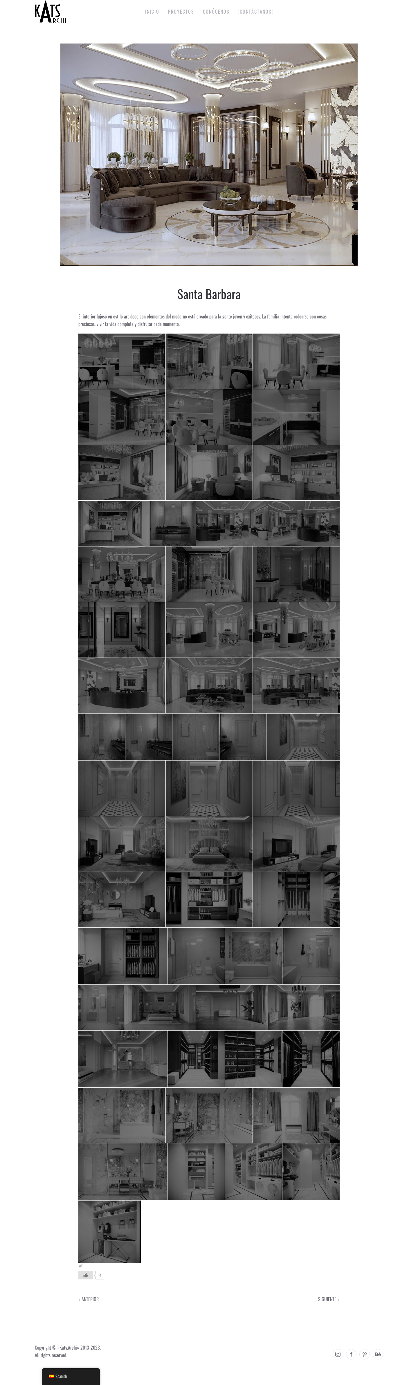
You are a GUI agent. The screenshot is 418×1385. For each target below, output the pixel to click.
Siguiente (329, 1299)
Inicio (152, 11)
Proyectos (181, 11)
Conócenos (216, 11)
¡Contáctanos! (255, 11)
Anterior (88, 1299)
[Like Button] (85, 1275)
